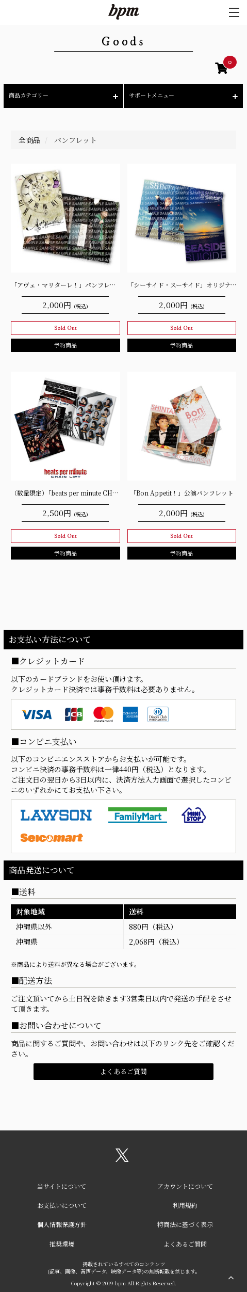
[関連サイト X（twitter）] (122, 1159)
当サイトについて (61, 1186)
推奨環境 (62, 1243)
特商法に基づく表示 (185, 1224)
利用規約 (185, 1205)
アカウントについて (185, 1186)
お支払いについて (62, 1205)
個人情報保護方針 (62, 1224)
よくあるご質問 (123, 1071)
